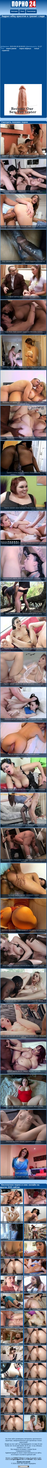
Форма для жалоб (23, 1462)
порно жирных (25, 48)
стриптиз (5, 50)
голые (36, 48)
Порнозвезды (31, 11)
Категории (14, 11)
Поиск (22, 11)
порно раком (11, 48)
